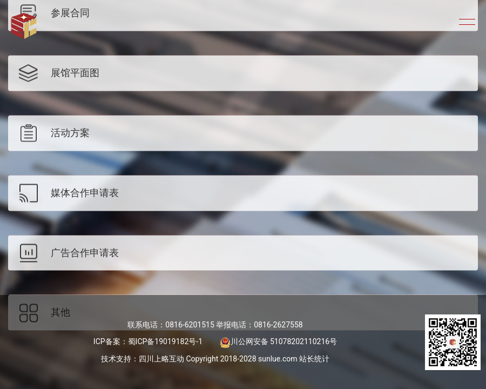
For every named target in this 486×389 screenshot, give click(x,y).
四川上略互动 (161, 358)
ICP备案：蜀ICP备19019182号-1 (147, 341)
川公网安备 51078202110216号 (279, 341)
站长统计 (314, 358)
